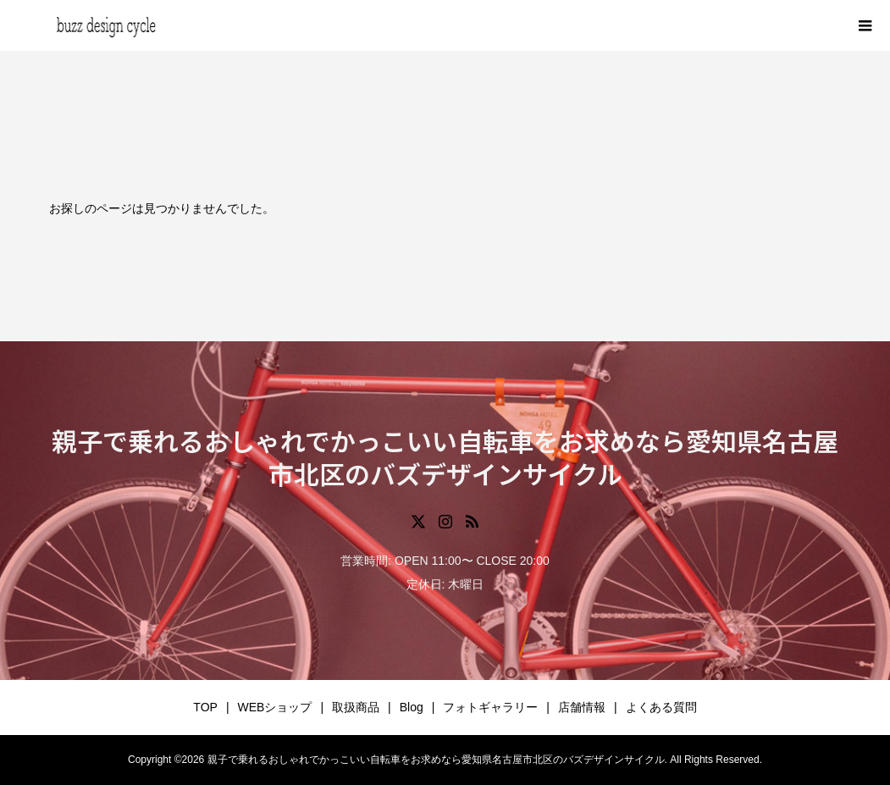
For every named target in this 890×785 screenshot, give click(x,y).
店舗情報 (581, 707)
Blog (411, 707)
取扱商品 (355, 707)
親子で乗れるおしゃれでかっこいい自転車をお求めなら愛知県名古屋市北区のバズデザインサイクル (445, 457)
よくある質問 (661, 707)
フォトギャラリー (490, 707)
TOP (205, 707)
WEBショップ (275, 707)
